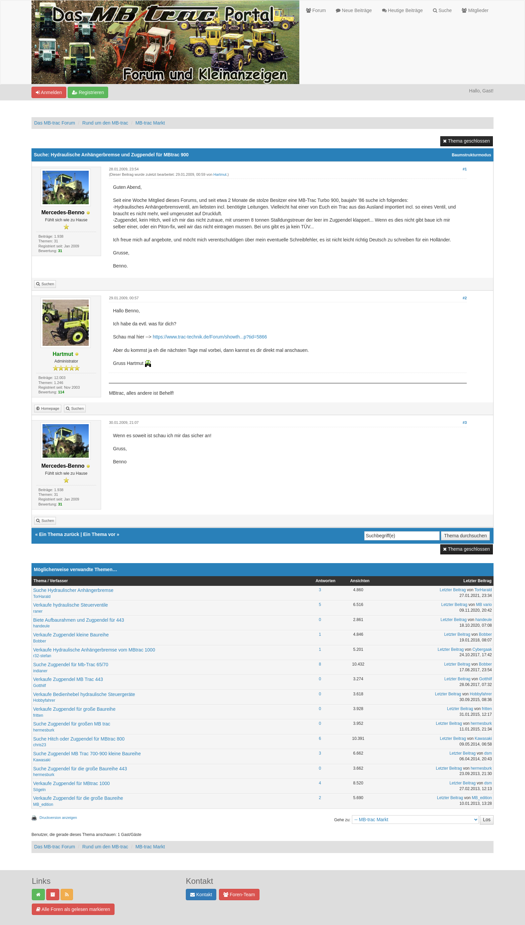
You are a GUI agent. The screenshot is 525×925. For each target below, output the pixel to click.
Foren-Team (239, 894)
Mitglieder (475, 10)
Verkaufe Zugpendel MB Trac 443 (68, 679)
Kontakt (201, 894)
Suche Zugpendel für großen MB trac (71, 723)
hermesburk (43, 730)
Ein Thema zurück (59, 534)
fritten (38, 715)
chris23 (39, 745)
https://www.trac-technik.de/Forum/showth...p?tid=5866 (210, 336)
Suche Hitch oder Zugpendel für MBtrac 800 (79, 739)
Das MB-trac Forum (54, 123)
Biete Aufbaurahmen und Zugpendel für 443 (78, 620)
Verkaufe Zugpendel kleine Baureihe (71, 634)
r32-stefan (42, 655)
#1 (465, 169)
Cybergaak (482, 649)
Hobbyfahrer (44, 700)
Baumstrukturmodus (471, 155)
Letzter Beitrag (453, 590)
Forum (316, 10)
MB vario (484, 604)
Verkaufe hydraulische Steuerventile (70, 605)
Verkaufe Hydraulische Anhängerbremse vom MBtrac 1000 (94, 649)
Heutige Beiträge (402, 10)
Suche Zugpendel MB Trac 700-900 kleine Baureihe (87, 753)
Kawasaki (483, 738)
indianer (40, 671)
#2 (465, 298)
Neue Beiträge (354, 10)
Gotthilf (39, 685)
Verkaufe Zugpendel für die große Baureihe (78, 798)
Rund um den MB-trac (105, 123)
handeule (41, 626)
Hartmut (219, 174)
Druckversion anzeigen (58, 818)
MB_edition (43, 804)
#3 (465, 422)
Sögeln (39, 789)
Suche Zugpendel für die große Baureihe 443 (80, 768)
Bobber (39, 641)
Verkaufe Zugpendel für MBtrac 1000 (71, 783)
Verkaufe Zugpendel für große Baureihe (74, 709)
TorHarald (42, 596)
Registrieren (88, 92)
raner (38, 611)
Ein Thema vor (99, 534)
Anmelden (49, 92)
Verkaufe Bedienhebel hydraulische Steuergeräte (84, 694)
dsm (488, 753)
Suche (442, 10)
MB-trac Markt (150, 123)
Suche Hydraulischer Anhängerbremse (73, 590)
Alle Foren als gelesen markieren (73, 909)
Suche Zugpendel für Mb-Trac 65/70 (70, 664)
